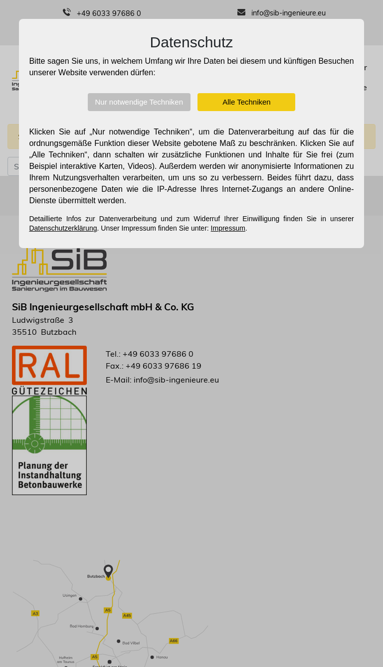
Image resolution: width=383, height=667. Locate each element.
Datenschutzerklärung (63, 228)
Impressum (228, 228)
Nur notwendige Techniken (139, 102)
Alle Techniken (246, 102)
